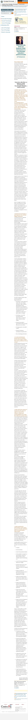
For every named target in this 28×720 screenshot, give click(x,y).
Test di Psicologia (5, 30)
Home (2, 16)
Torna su (5, 704)
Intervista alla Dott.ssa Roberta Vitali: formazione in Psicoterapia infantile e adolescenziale (14, 6)
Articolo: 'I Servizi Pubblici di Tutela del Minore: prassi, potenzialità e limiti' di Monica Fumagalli (20, 12)
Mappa (23, 704)
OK (12, 13)
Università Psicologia (6, 18)
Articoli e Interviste (5, 32)
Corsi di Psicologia (6, 23)
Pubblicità (11, 704)
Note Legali (17, 704)
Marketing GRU (5, 25)
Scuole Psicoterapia (6, 20)
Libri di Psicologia (5, 27)
